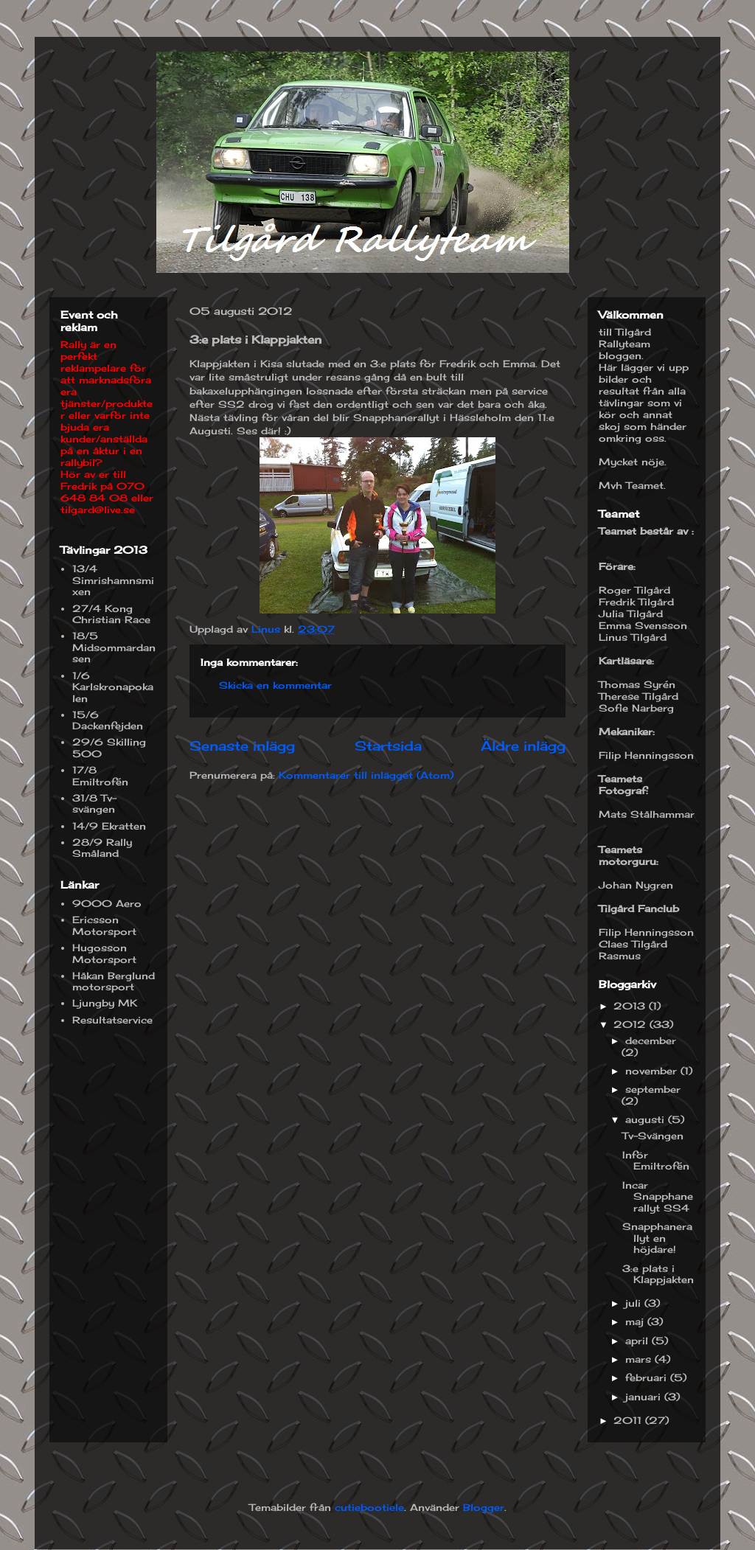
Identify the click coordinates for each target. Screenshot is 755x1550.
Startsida (388, 745)
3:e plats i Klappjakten (658, 1274)
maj (636, 1321)
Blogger (483, 1507)
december (650, 1040)
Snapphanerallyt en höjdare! (657, 1237)
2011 (629, 1420)
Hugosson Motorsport (104, 953)
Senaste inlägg (242, 745)
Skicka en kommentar (275, 685)
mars (640, 1359)
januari (644, 1397)
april (638, 1340)
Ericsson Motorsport (104, 925)
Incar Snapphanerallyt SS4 (657, 1196)
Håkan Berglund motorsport (113, 981)
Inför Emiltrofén (655, 1160)
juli (634, 1303)
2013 (631, 1006)
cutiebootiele (369, 1507)
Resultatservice (112, 1020)
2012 (631, 1024)
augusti (646, 1119)
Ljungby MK (104, 1003)
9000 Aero (107, 903)
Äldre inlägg (523, 745)
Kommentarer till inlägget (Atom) (366, 775)
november (653, 1071)
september (653, 1089)
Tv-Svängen (652, 1135)
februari (647, 1377)
